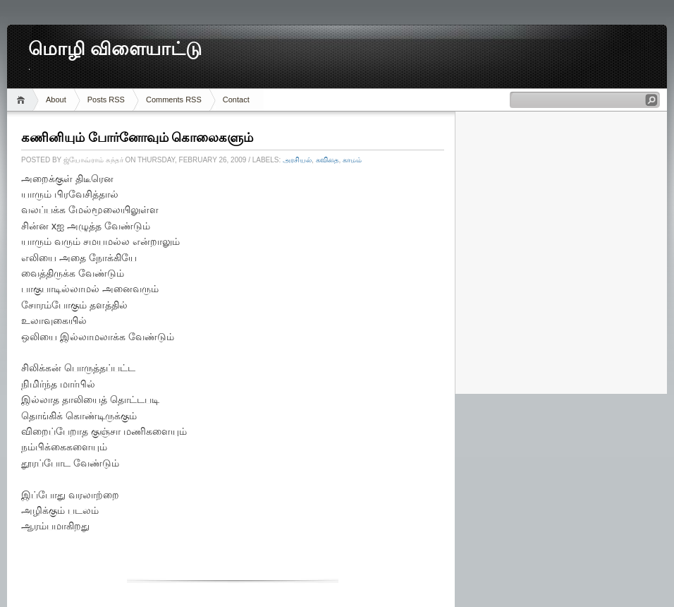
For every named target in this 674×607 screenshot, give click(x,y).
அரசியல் (297, 160)
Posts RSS (106, 99)
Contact (236, 99)
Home (23, 100)
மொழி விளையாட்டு (115, 49)
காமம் (352, 160)
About (56, 99)
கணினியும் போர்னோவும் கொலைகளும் (137, 138)
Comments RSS (174, 99)
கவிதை (327, 160)
